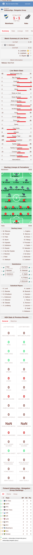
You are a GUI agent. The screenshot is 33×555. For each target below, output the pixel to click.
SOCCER (27, 4)
